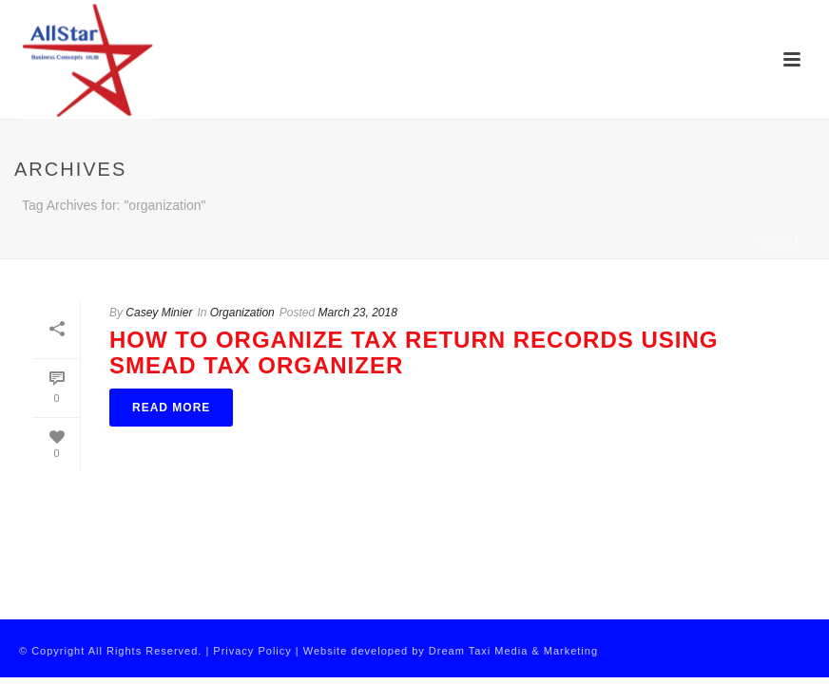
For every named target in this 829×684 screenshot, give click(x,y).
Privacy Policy (252, 650)
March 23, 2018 (357, 312)
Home (775, 241)
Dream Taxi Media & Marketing (513, 650)
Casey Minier (158, 312)
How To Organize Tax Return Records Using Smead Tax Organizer (413, 352)
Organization (242, 312)
